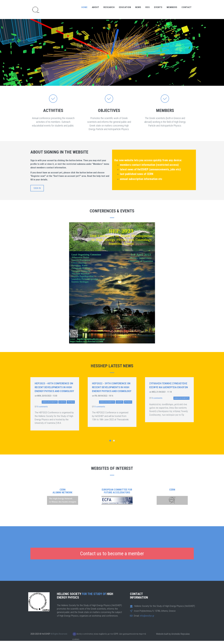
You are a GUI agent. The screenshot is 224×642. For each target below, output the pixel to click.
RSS (147, 7)
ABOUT (95, 7)
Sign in (37, 188)
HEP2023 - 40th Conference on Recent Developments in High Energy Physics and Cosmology (54, 387)
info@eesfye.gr (147, 615)
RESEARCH (109, 7)
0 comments (41, 406)
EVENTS (158, 7)
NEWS (138, 7)
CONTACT (187, 7)
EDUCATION (125, 7)
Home (84, 7)
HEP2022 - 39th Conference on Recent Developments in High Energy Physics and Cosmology (111, 387)
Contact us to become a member (112, 554)
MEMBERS (172, 7)
